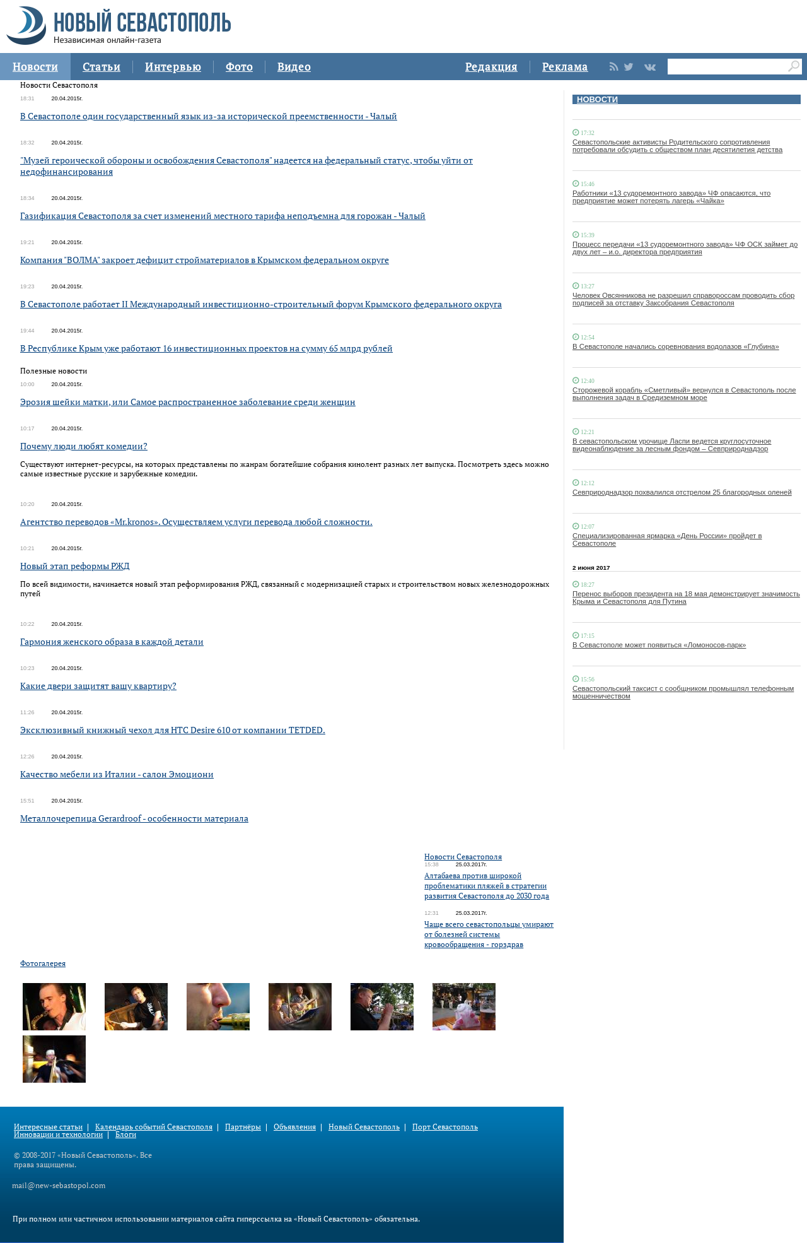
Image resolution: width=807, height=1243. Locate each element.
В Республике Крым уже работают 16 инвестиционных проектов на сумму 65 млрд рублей (206, 348)
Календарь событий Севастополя (153, 1126)
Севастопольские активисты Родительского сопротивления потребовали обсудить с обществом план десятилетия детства (677, 145)
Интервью (173, 66)
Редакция (491, 66)
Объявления (295, 1126)
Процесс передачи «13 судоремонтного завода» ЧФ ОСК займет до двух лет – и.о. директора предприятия (685, 248)
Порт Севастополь (445, 1126)
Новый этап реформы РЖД (75, 566)
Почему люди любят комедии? (84, 446)
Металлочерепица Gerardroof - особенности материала (134, 818)
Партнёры (243, 1126)
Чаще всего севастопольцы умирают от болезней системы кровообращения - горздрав (489, 934)
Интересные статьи (48, 1126)
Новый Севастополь (364, 1126)
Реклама (565, 66)
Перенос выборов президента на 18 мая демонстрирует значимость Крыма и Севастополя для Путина (686, 597)
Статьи (101, 66)
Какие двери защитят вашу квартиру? (98, 686)
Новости (35, 66)
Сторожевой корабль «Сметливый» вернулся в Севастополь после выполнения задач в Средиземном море (684, 393)
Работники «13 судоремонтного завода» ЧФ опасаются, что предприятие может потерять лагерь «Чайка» (671, 196)
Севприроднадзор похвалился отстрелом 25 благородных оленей (682, 492)
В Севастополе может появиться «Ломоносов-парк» (659, 645)
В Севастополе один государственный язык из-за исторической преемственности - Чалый (208, 116)
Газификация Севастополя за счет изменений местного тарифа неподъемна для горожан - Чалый (223, 215)
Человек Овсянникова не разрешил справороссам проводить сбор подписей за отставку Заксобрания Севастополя (683, 299)
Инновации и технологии (58, 1134)
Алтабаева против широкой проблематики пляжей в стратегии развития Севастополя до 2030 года (486, 885)
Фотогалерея (43, 963)
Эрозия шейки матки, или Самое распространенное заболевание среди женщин (188, 402)
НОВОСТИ (597, 99)
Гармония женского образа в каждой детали (112, 641)
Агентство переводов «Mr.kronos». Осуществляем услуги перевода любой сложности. (196, 521)
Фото (239, 66)
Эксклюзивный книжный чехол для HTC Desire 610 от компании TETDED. (172, 730)
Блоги (125, 1134)
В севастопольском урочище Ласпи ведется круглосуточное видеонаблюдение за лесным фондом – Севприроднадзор (671, 444)
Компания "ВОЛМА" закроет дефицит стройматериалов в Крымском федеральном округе (204, 260)
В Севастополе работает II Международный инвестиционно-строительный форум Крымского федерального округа (261, 304)
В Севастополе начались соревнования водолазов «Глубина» (675, 346)
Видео (294, 66)
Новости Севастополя (463, 856)
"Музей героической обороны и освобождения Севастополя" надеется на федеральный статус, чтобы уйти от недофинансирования (246, 165)
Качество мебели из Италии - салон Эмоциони (117, 774)
